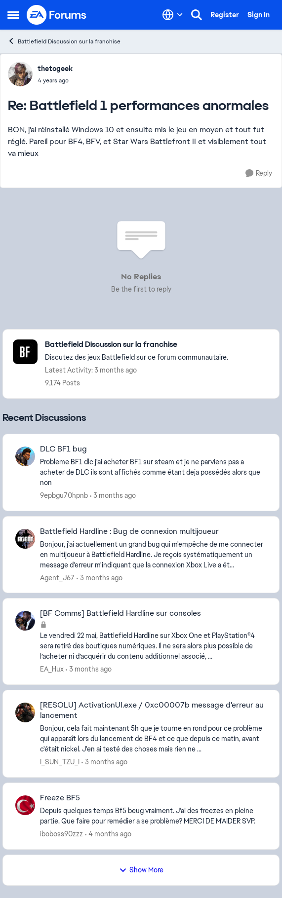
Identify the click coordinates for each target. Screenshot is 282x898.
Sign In (258, 14)
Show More (141, 869)
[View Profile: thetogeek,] (20, 74)
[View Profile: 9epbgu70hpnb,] (25, 456)
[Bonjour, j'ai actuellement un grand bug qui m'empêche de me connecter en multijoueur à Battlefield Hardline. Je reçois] (153, 554)
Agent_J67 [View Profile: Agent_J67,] (57, 577)
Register (224, 14)
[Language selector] (172, 15)
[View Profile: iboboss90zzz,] (25, 805)
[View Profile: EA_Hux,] (25, 621)
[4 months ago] (108, 834)
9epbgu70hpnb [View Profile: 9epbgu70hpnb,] (64, 495)
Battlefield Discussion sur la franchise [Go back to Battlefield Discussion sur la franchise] (64, 41)
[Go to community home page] (57, 15)
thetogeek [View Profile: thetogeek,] (55, 68)
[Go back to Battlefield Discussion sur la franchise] (136, 344)
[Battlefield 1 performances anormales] (55, 80)
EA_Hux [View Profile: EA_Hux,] (52, 669)
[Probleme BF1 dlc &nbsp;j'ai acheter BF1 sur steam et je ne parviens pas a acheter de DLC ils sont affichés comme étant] (153, 472)
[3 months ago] (113, 495)
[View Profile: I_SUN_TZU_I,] (25, 712)
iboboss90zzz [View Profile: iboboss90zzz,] (61, 833)
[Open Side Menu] (13, 14)
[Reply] (258, 173)
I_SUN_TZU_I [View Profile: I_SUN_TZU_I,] (60, 761)
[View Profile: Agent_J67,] (25, 539)
